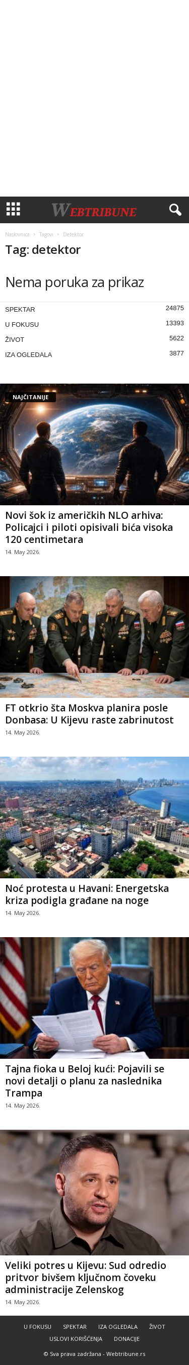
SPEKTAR (20, 309)
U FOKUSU (22, 324)
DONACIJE (127, 1338)
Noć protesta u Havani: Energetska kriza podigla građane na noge (87, 894)
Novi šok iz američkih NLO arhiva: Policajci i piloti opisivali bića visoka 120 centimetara (89, 527)
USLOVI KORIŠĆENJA (75, 1338)
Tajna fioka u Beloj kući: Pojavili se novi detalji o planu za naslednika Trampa (84, 1081)
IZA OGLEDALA (28, 354)
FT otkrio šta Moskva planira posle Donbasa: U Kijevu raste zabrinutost (89, 713)
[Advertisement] (94, 98)
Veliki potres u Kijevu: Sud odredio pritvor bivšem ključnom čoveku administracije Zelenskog (85, 1277)
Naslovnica (17, 234)
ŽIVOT (14, 339)
